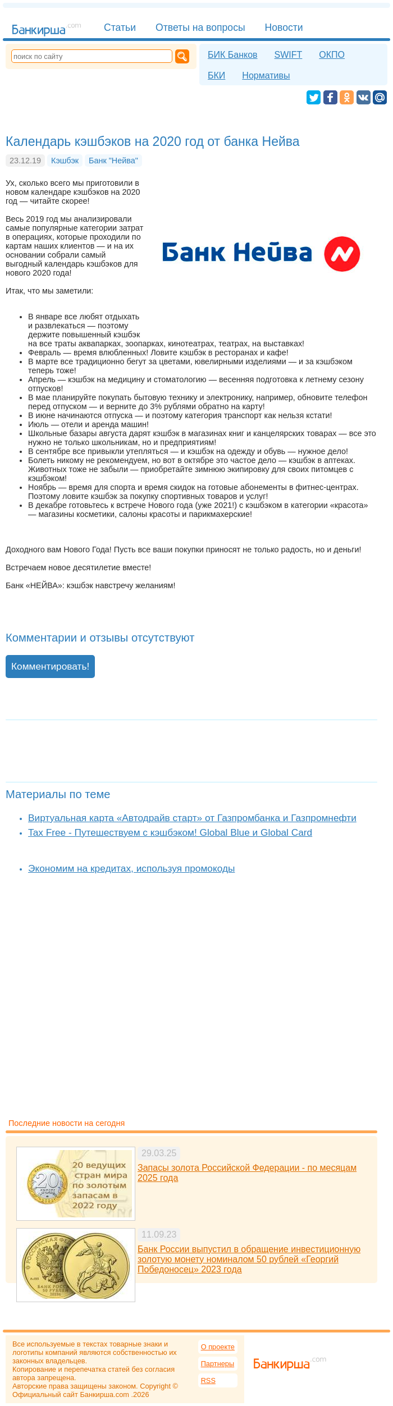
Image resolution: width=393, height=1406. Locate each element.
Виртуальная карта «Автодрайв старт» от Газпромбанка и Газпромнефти (192, 817)
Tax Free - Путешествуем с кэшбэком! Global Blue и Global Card (170, 832)
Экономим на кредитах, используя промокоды (131, 868)
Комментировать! (50, 666)
